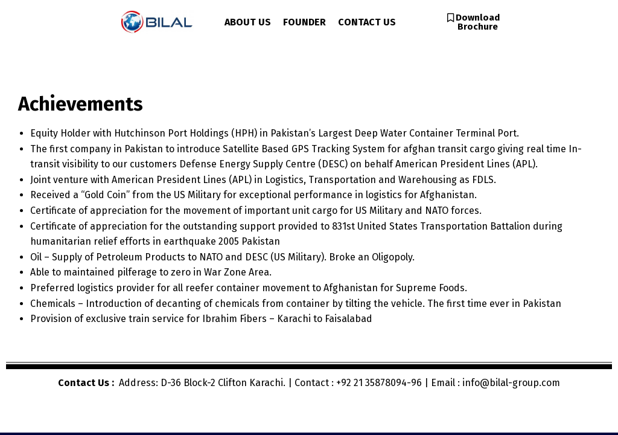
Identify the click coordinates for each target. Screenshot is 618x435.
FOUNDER (304, 22)
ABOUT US (248, 22)
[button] (473, 22)
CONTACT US (367, 22)
